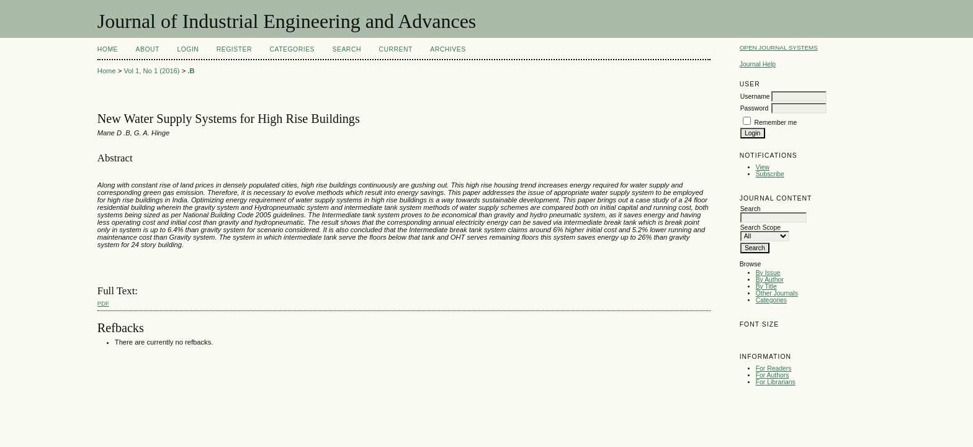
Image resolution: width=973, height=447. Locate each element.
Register (234, 49)
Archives (447, 49)
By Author (770, 279)
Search (347, 49)
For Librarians (776, 382)
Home (107, 49)
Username (755, 96)
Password (754, 108)
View (762, 167)
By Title (766, 286)
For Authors (772, 375)
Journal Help (758, 64)
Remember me (776, 122)
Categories (771, 300)
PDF (103, 303)
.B (190, 70)
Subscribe (770, 174)
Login (188, 49)
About (147, 49)
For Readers (774, 368)
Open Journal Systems (779, 47)
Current (395, 49)
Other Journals (777, 293)
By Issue (768, 272)
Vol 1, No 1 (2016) (151, 70)
